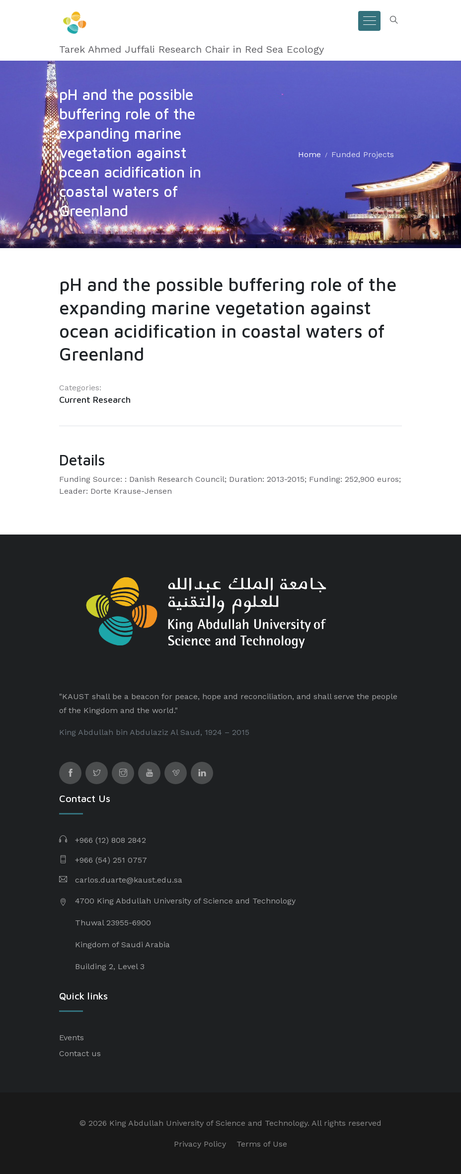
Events (71, 1037)
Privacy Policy (200, 1144)
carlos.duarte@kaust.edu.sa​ (128, 880)
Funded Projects (362, 154)
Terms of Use (261, 1144)
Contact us (80, 1053)
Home (309, 154)
